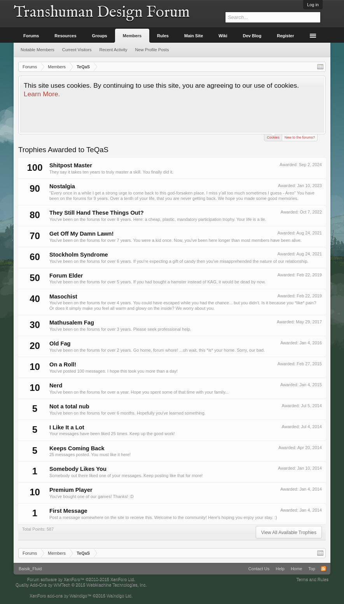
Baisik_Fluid (30, 568)
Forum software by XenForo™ (81, 579)
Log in (313, 4)
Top (311, 568)
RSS (323, 569)
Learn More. (42, 94)
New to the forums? (300, 137)
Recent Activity (113, 49)
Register (285, 35)
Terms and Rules (312, 579)
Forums (31, 35)
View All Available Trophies (288, 532)
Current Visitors (77, 49)
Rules (163, 35)
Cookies (273, 136)
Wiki (222, 35)
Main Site (193, 35)
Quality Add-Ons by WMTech (81, 584)
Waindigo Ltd (119, 595)
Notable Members (37, 49)
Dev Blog (252, 35)
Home (296, 568)
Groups (99, 35)
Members (132, 35)
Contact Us (258, 568)
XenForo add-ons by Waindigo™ (60, 595)
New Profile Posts (152, 49)
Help (280, 568)
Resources (65, 35)
